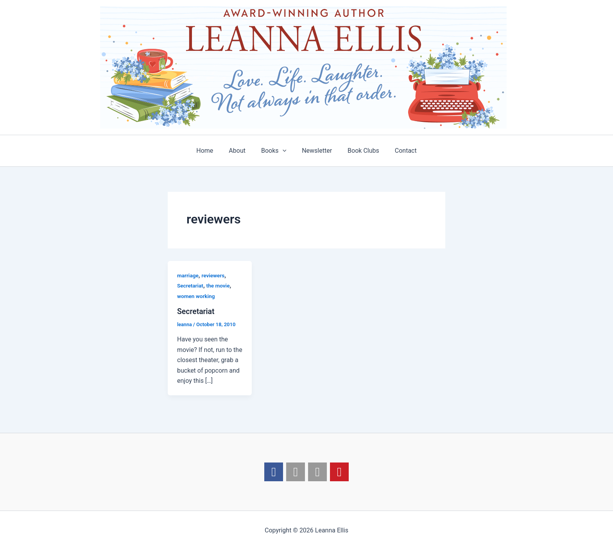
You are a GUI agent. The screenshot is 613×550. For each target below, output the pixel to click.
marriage (188, 275)
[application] (284, 150)
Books (275, 150)
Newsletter (315, 150)
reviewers (214, 275)
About (241, 150)
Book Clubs (359, 150)
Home (212, 150)
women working (196, 296)
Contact (398, 150)
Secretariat (190, 285)
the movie (219, 285)
